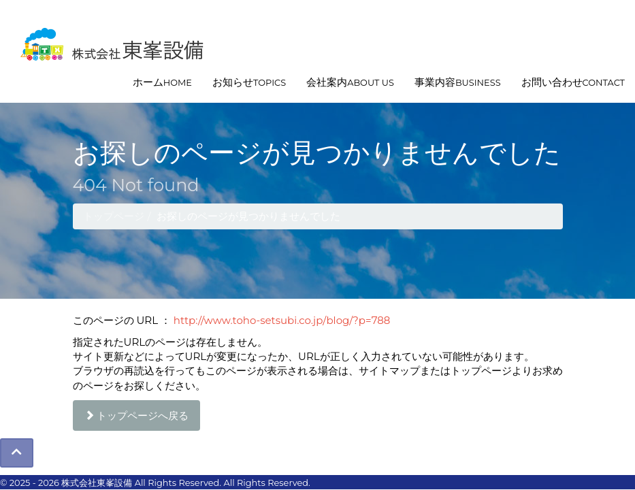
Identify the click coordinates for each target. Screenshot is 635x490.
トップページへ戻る (136, 415)
